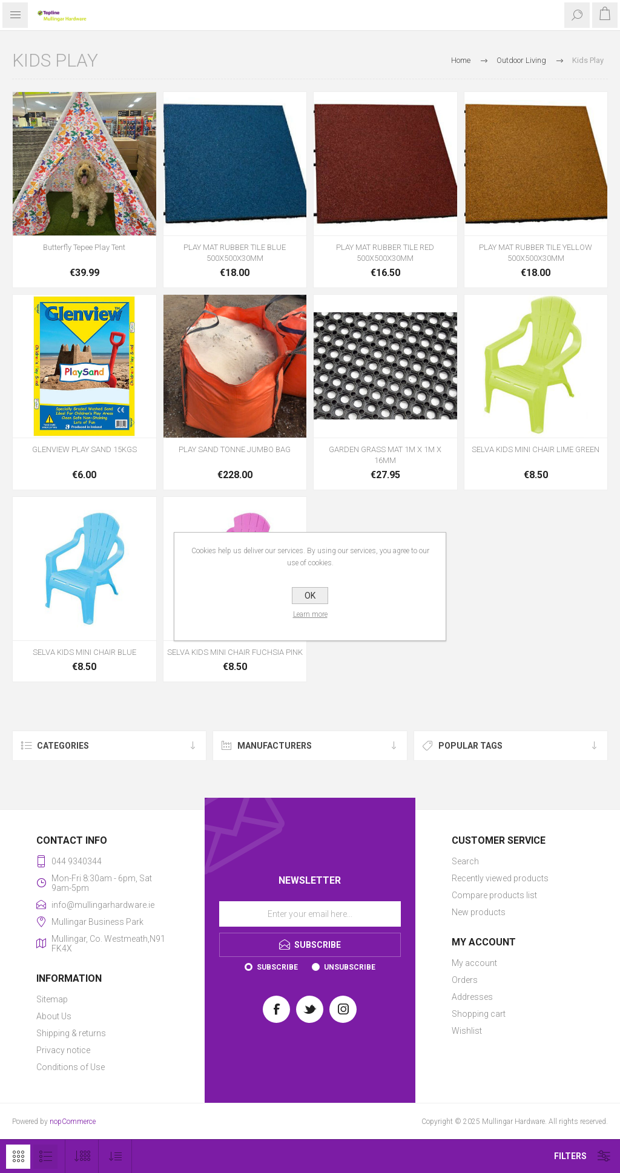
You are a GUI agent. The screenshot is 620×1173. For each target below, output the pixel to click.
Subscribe (277, 967)
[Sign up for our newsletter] (310, 914)
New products (479, 912)
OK (310, 595)
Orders (465, 980)
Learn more (310, 614)
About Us (53, 1016)
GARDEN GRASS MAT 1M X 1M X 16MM (385, 455)
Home (460, 60)
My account (474, 963)
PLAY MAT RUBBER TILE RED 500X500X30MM (385, 253)
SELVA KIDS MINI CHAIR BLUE (84, 652)
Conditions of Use (70, 1067)
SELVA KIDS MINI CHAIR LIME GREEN (535, 449)
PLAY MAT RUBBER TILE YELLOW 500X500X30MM (535, 253)
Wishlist (467, 1031)
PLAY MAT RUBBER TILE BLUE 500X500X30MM (234, 253)
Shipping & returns (71, 1033)
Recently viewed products (500, 878)
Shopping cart (479, 1014)
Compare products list (494, 895)
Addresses (472, 997)
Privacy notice (63, 1050)
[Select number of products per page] (82, 1156)
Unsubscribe (349, 967)
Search (465, 861)
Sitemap (52, 999)
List (45, 1157)
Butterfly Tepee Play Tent (84, 247)
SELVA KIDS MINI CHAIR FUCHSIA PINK (235, 652)
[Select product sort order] (115, 1156)
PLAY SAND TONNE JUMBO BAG (235, 449)
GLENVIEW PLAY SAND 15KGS (84, 449)
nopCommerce (73, 1121)
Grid (18, 1157)
